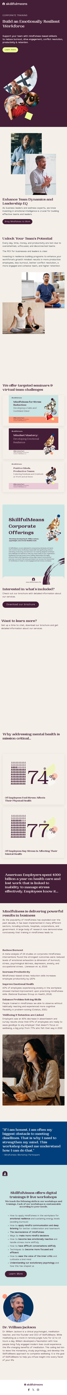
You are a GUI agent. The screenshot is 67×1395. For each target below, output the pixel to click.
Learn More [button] (16, 1274)
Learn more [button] (10, 50)
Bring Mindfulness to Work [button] (17, 221)
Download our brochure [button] (20, 605)
